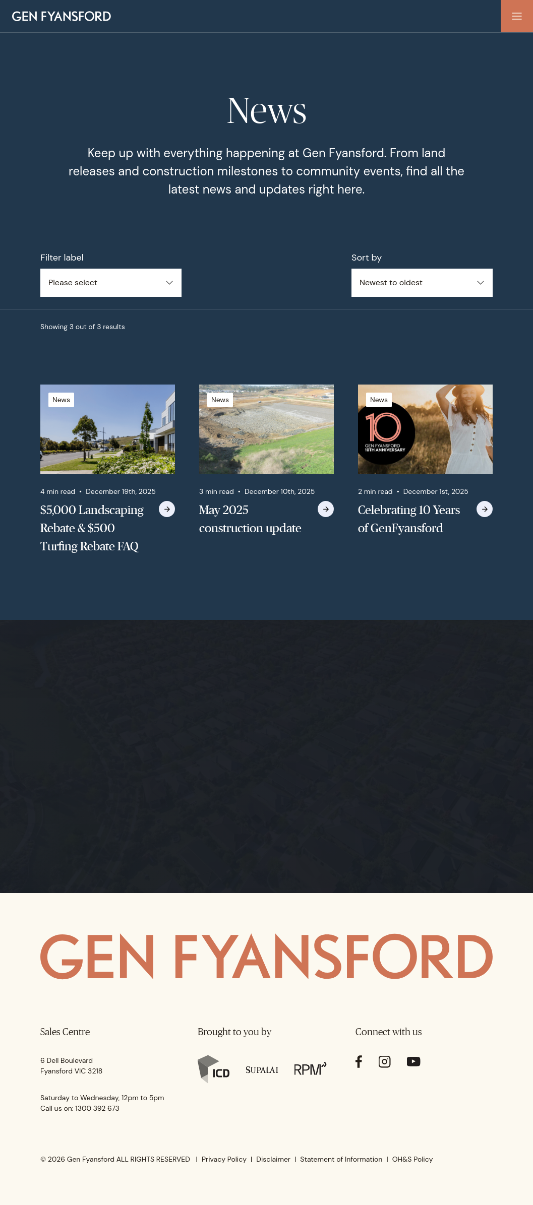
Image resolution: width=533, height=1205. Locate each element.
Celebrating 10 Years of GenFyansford (409, 519)
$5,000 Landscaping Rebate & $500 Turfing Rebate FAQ (92, 528)
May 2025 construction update (250, 519)
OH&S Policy (412, 1159)
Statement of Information (341, 1159)
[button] (517, 16)
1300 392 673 (97, 1108)
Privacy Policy (224, 1159)
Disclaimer (273, 1159)
